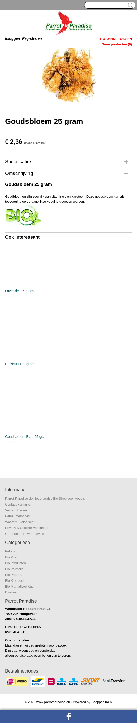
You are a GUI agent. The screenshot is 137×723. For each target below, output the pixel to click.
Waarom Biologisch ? (20, 522)
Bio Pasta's (13, 575)
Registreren (32, 38)
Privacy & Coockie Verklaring (26, 528)
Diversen (11, 592)
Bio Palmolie (14, 569)
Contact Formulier (18, 504)
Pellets (10, 551)
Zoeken (129, 5)
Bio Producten (15, 563)
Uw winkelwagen (116, 39)
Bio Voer (11, 557)
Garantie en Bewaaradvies (24, 534)
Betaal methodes (17, 516)
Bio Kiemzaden (16, 581)
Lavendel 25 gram (19, 291)
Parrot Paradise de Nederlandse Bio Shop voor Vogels (45, 498)
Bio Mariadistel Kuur (20, 586)
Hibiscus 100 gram (20, 364)
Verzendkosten (16, 510)
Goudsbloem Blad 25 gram (26, 437)
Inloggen (12, 38)
